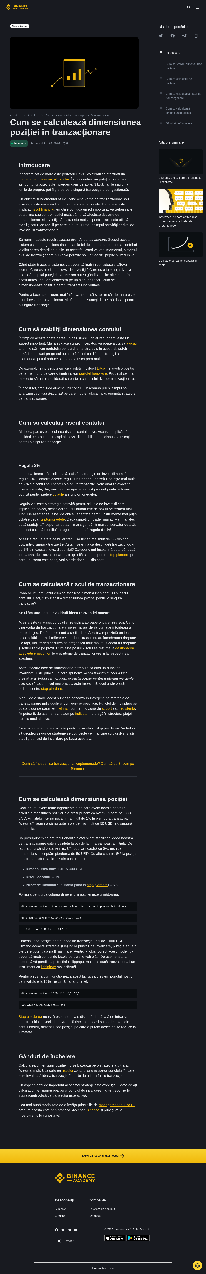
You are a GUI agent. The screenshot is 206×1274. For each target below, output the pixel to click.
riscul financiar (43, 209)
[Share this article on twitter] (161, 36)
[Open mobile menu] (197, 7)
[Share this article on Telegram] (184, 36)
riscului (67, 1070)
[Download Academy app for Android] (138, 1238)
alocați (131, 343)
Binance (92, 1110)
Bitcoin (102, 368)
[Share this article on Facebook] (172, 36)
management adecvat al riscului (44, 179)
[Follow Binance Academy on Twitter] (63, 1230)
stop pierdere (119, 555)
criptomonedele (52, 519)
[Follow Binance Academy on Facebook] (56, 1230)
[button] (197, 7)
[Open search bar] (188, 7)
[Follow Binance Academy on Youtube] (76, 1230)
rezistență (127, 708)
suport (107, 708)
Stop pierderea (30, 1017)
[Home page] (17, 7)
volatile (58, 494)
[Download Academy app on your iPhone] (114, 1238)
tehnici (63, 708)
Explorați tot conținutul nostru (103, 1156)
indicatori (82, 714)
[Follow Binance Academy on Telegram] (69, 1230)
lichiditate (48, 967)
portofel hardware (93, 373)
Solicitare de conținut (102, 1209)
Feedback (95, 1215)
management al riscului (117, 1105)
